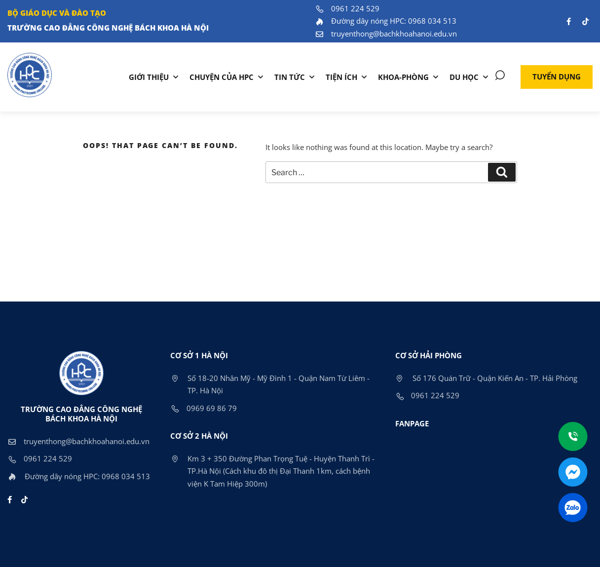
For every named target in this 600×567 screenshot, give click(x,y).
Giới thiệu (149, 77)
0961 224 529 (347, 8)
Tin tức (289, 77)
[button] (557, 77)
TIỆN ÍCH (341, 77)
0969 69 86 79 (203, 408)
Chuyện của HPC (221, 77)
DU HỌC (464, 77)
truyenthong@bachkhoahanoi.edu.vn (386, 33)
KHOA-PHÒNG (403, 77)
